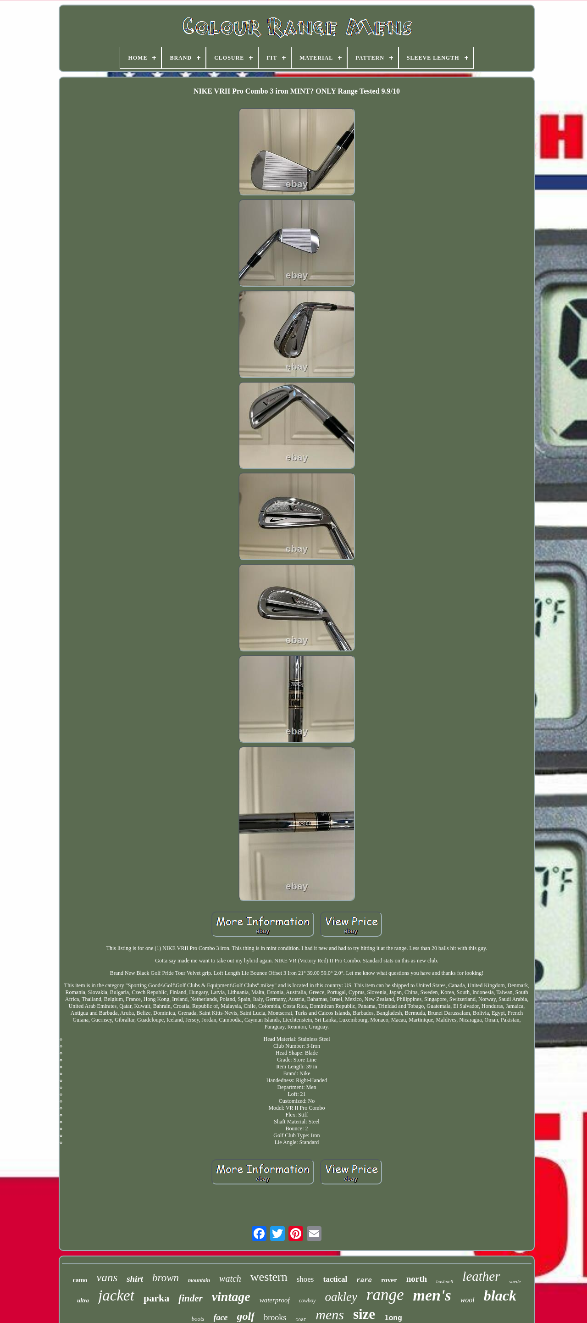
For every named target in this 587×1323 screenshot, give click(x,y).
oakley (341, 1297)
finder (190, 1298)
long (393, 1318)
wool (467, 1300)
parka (156, 1298)
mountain (199, 1280)
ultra (83, 1300)
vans (106, 1277)
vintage (231, 1297)
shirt (135, 1279)
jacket (116, 1295)
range (385, 1295)
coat (300, 1320)
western (269, 1277)
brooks (275, 1317)
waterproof (275, 1300)
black (500, 1295)
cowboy (307, 1300)
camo (79, 1280)
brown (165, 1278)
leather (481, 1276)
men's (432, 1295)
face (221, 1317)
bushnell (444, 1281)
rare (364, 1280)
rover (389, 1280)
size (364, 1314)
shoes (305, 1279)
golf (246, 1316)
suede (515, 1281)
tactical (335, 1279)
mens (330, 1314)
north (416, 1279)
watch (230, 1278)
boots (197, 1318)
